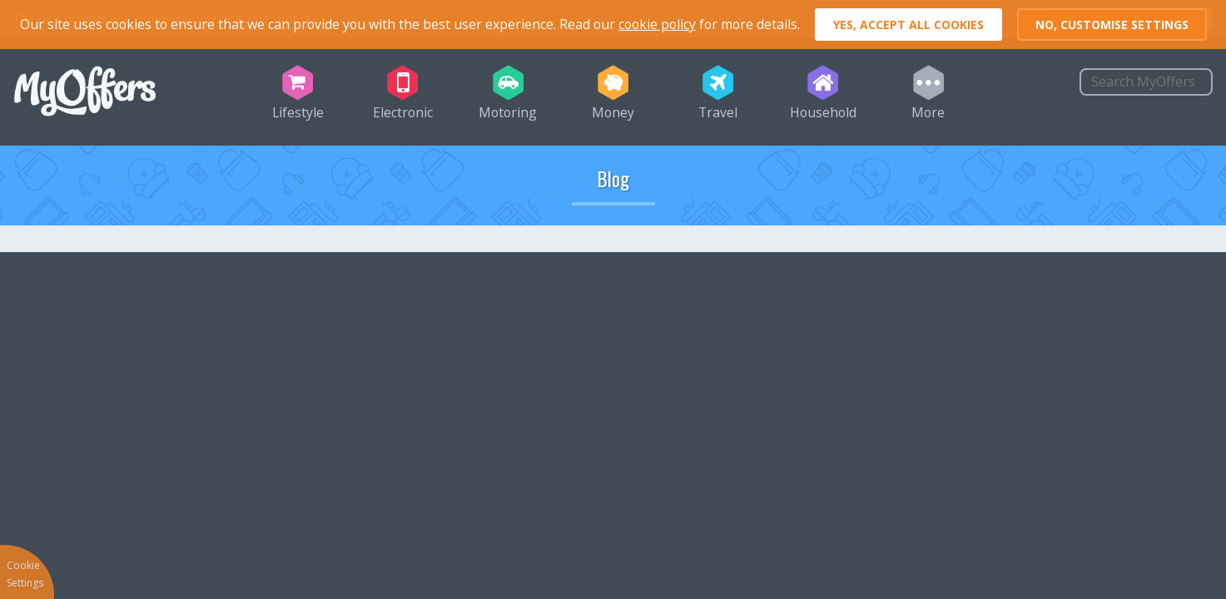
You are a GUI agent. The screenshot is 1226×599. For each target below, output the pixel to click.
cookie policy (657, 24)
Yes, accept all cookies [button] (908, 24)
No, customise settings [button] (1112, 24)
